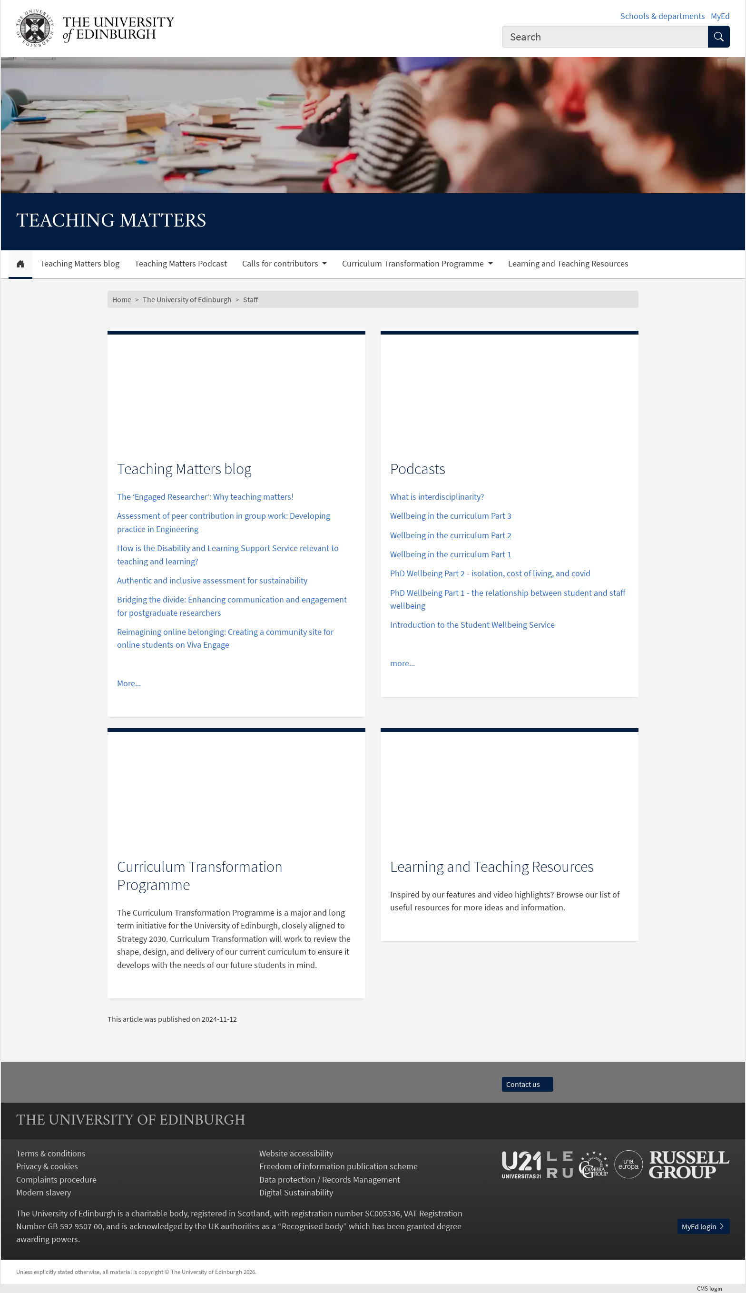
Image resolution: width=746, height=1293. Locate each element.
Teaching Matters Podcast (181, 263)
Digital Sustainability (296, 1192)
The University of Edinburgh (187, 299)
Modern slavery (43, 1192)
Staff (250, 299)
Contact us (527, 1084)
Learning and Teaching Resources (568, 263)
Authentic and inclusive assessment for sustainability (212, 580)
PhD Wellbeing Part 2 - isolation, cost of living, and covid (490, 573)
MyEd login (704, 1226)
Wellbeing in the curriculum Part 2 (450, 535)
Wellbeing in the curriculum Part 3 (450, 515)
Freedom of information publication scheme (338, 1166)
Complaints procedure (56, 1179)
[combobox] (605, 37)
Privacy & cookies (47, 1166)
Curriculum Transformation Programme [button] (414, 263)
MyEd (720, 15)
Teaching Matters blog (79, 263)
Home (121, 299)
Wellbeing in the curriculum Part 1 (450, 554)
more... (402, 663)
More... (129, 683)
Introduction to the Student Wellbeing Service (472, 624)
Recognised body (312, 1226)
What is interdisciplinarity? (437, 496)
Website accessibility (296, 1153)
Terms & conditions (51, 1153)
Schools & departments (662, 15)
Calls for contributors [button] (281, 263)
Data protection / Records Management (329, 1179)
